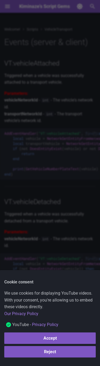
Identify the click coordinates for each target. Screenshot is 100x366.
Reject (50, 351)
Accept (50, 338)
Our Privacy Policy (21, 313)
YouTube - (35, 324)
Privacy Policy (45, 324)
